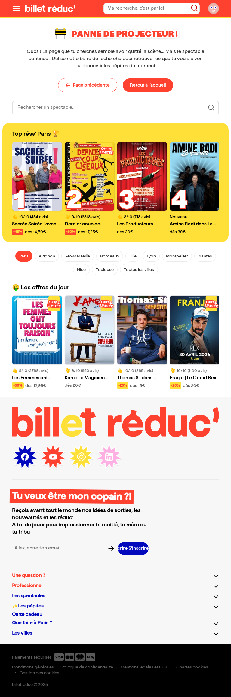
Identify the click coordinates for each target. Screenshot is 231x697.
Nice (81, 269)
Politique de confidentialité (87, 667)
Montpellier (177, 256)
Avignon (47, 256)
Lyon (151, 256)
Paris (24, 256)
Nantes (205, 256)
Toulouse (105, 269)
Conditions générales (33, 667)
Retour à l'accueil (148, 85)
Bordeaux (109, 256)
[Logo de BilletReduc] (50, 8)
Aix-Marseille (77, 256)
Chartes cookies (192, 667)
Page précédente (88, 85)
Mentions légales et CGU (145, 667)
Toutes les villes (139, 269)
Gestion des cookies (39, 672)
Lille (133, 256)
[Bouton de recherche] (194, 8)
